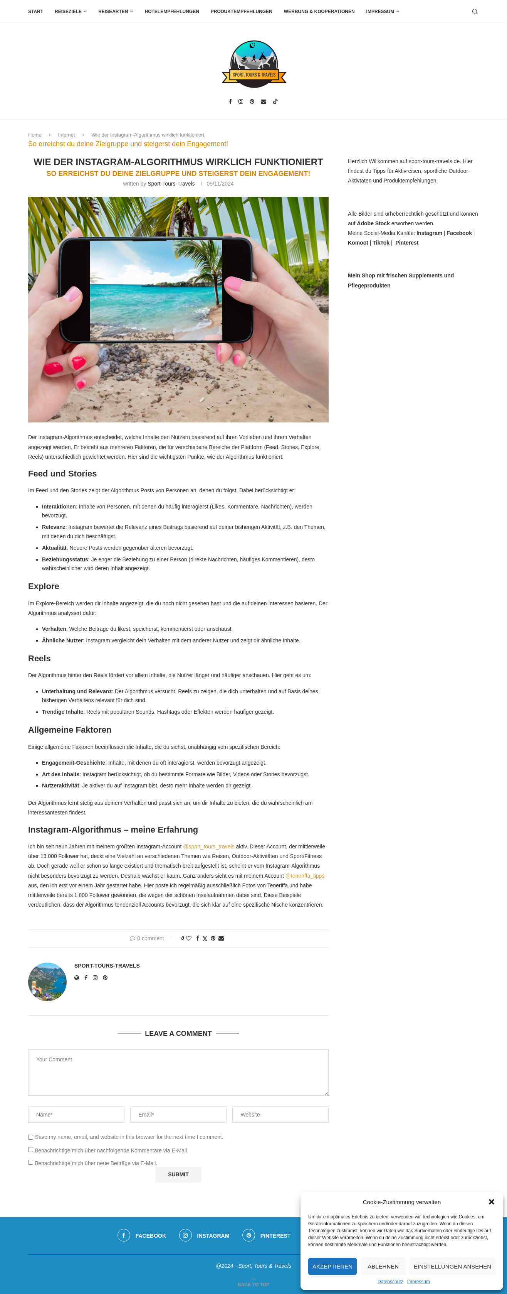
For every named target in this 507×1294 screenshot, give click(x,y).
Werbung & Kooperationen (319, 11)
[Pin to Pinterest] (213, 938)
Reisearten (113, 11)
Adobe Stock (373, 223)
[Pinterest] (252, 101)
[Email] (263, 101)
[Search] (475, 11)
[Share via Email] (221, 938)
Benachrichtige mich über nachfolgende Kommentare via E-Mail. (111, 1150)
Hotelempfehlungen (171, 11)
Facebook (459, 233)
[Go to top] (253, 1284)
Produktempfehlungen (241, 11)
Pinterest (406, 243)
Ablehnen (383, 1266)
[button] (491, 1202)
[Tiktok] (275, 101)
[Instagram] (240, 101)
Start (35, 11)
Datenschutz (390, 1281)
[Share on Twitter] (205, 938)
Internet (66, 135)
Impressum (418, 1281)
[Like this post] (188, 938)
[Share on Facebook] (197, 938)
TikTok (381, 243)
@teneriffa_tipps (305, 876)
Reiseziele (68, 11)
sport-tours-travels (171, 184)
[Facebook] (230, 101)
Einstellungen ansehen (452, 1266)
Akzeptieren (332, 1266)
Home (35, 135)
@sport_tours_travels (208, 846)
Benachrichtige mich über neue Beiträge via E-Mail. (96, 1163)
